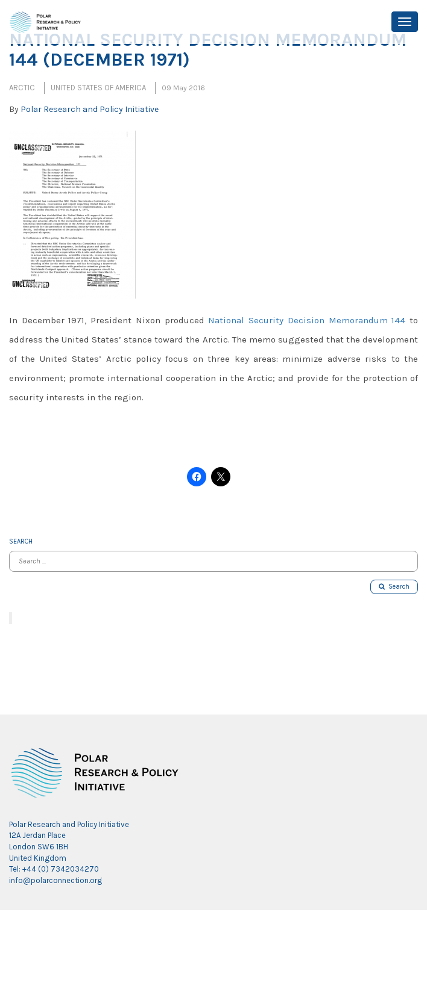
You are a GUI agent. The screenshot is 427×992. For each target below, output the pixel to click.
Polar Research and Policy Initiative (90, 109)
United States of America (98, 87)
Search (394, 587)
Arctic (22, 87)
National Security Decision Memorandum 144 (306, 320)
